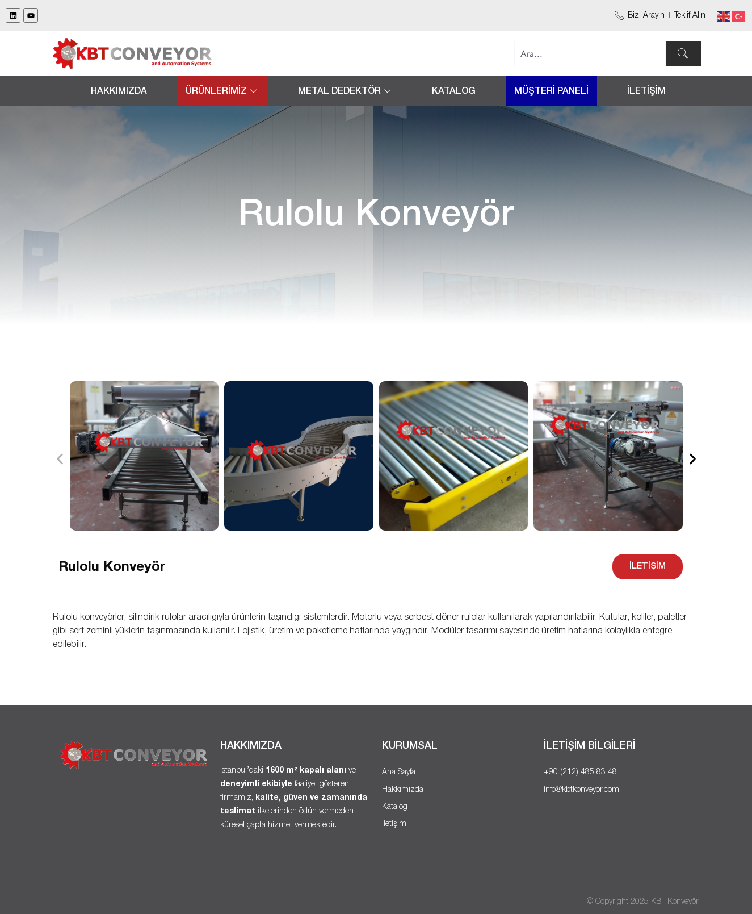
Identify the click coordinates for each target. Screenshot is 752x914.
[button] (60, 459)
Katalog (454, 91)
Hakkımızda (119, 91)
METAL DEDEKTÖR (345, 91)
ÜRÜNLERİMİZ (222, 91)
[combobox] (590, 53)
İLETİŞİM (646, 91)
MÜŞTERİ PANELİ (551, 91)
